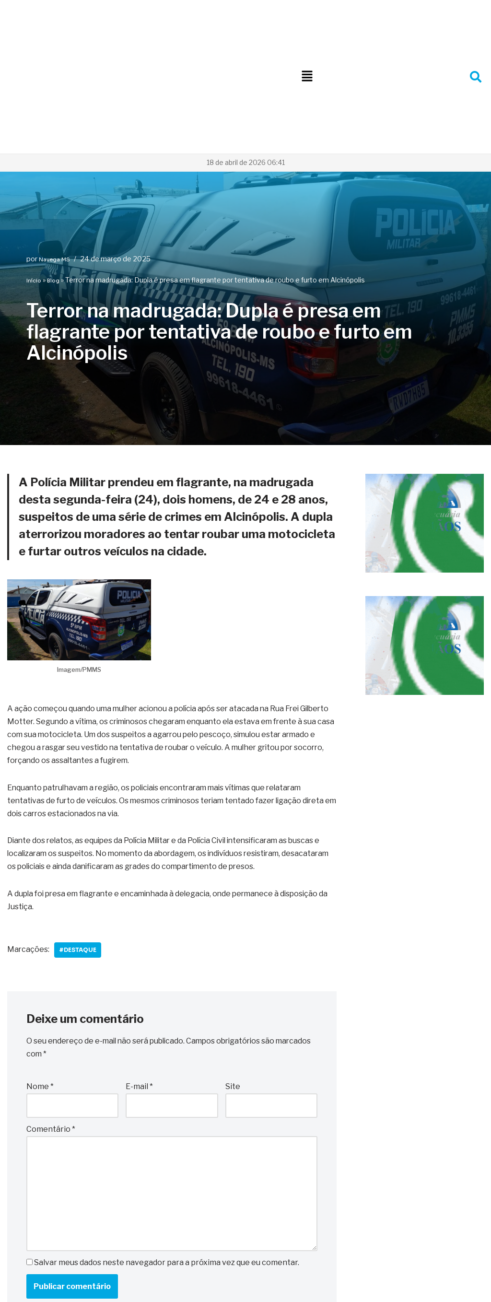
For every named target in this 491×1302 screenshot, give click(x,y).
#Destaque (78, 828)
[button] (306, 15)
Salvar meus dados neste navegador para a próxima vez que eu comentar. (166, 1141)
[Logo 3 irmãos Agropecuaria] (424, 448)
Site (232, 965)
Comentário (50, 1007)
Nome (40, 965)
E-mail (139, 965)
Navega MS (54, 136)
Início (33, 157)
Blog (53, 157)
